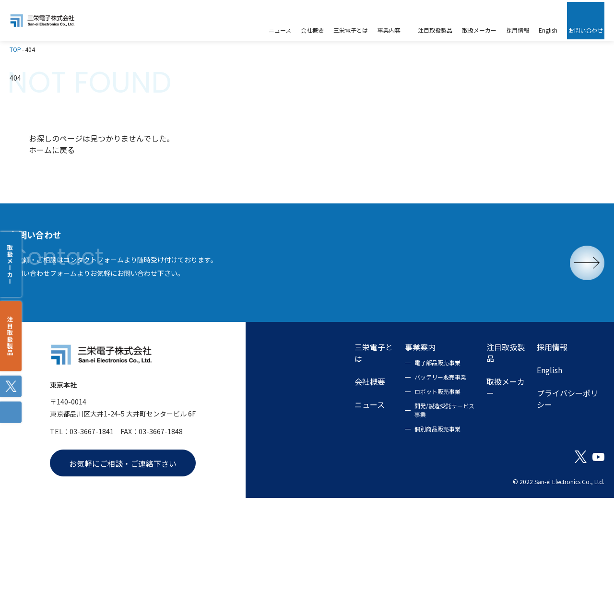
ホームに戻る (52, 132)
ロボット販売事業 (371, 480)
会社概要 (280, 470)
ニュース (280, 493)
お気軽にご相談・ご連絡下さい (123, 563)
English (532, 459)
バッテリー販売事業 (374, 466)
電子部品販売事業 (371, 452)
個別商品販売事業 (371, 518)
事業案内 (354, 436)
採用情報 (535, 436)
